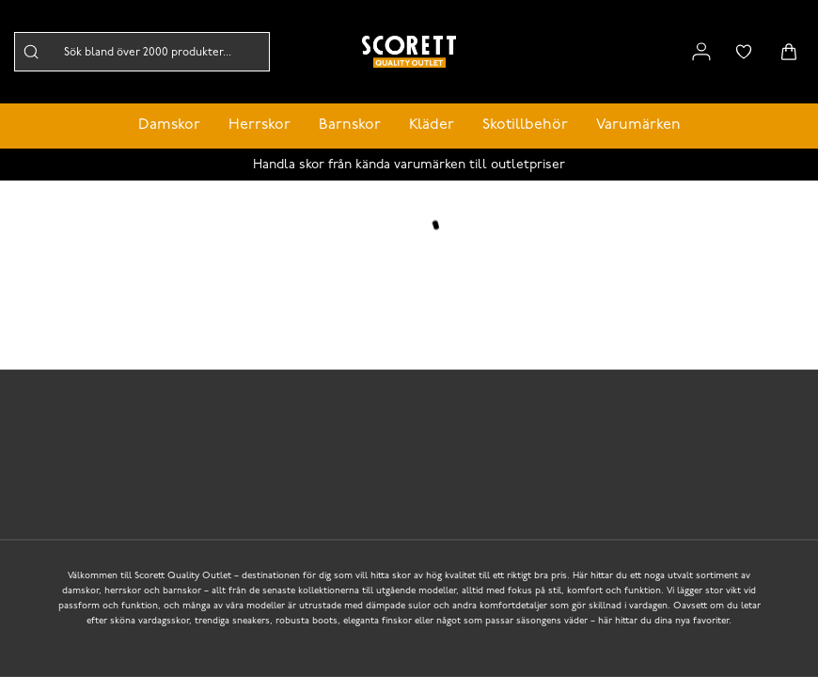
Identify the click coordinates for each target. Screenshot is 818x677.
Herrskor (259, 125)
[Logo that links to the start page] (409, 52)
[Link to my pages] (701, 51)
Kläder (431, 125)
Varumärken (638, 125)
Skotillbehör (525, 125)
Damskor (169, 125)
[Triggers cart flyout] (788, 51)
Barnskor (350, 125)
